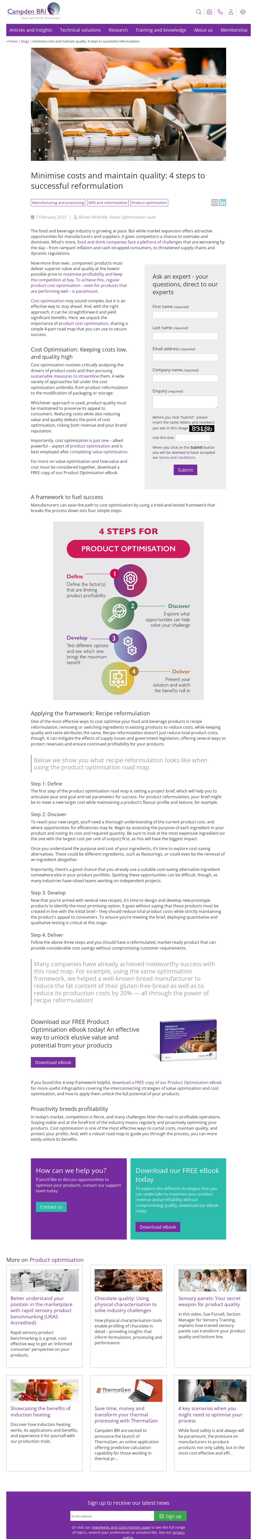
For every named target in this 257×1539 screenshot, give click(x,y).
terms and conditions (177, 457)
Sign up (170, 1516)
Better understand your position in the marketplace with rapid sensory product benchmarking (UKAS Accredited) (42, 1310)
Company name (175, 370)
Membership (234, 30)
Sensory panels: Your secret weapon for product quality (209, 1301)
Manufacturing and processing (58, 202)
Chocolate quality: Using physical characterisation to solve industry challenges (126, 1304)
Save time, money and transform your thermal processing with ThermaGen (126, 1414)
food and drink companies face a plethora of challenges (129, 242)
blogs (25, 41)
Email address (174, 349)
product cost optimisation (83, 323)
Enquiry (168, 391)
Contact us (51, 1207)
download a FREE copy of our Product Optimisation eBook (166, 1082)
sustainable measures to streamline (65, 376)
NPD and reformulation (107, 202)
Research (118, 30)
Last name (170, 327)
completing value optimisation (98, 452)
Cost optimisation (48, 301)
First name (170, 306)
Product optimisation (149, 202)
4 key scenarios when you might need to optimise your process (210, 1414)
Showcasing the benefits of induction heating (41, 1411)
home (13, 41)
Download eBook (53, 1062)
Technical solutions (80, 30)
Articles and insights (31, 30)
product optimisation (90, 446)
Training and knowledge (161, 30)
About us (203, 30)
